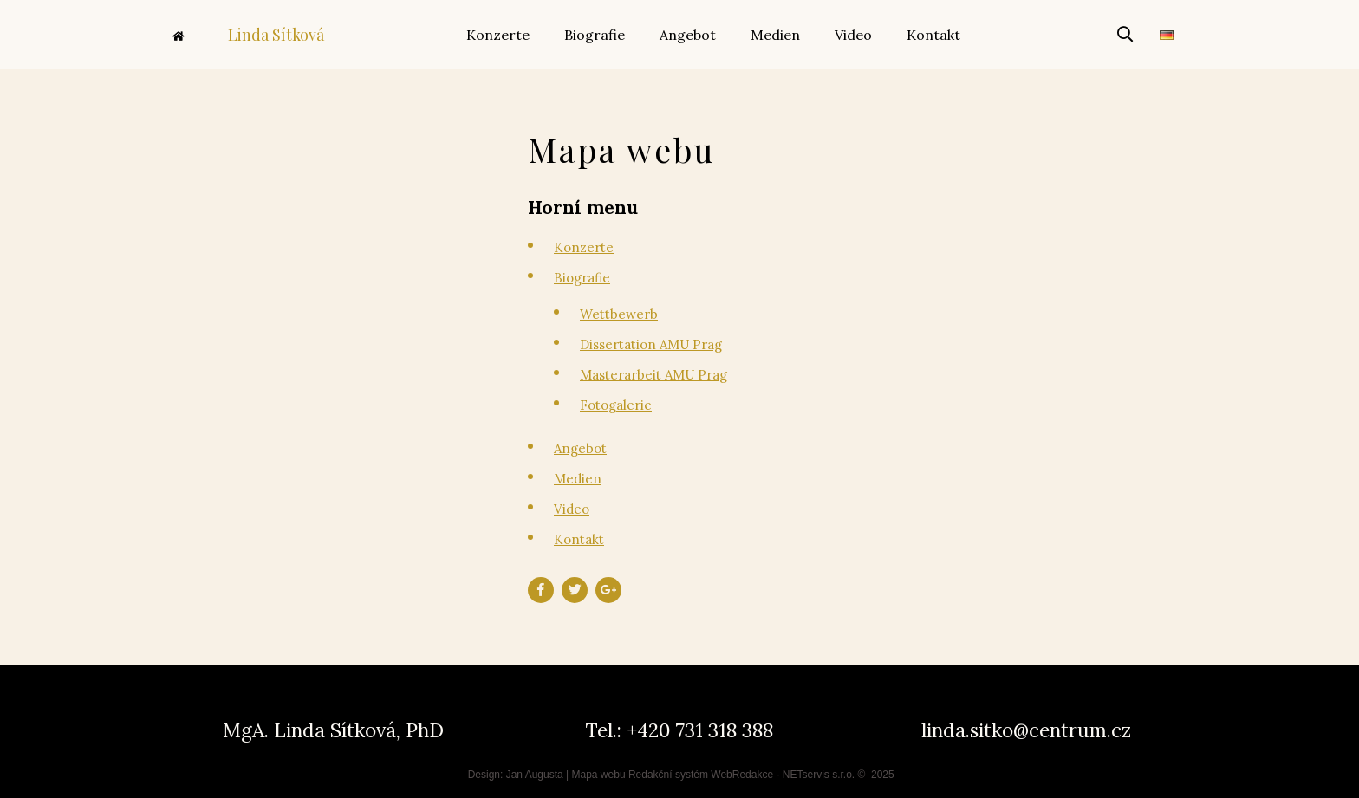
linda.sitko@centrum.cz (1026, 730)
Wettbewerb (619, 314)
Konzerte (584, 247)
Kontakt (579, 539)
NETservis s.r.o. (819, 775)
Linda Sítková (248, 34)
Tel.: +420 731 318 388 (679, 730)
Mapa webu (599, 775)
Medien (577, 478)
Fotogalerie (616, 405)
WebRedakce (742, 775)
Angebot (580, 448)
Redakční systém (668, 775)
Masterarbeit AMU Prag (653, 375)
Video (571, 509)
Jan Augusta (534, 775)
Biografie (582, 277)
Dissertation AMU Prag (651, 344)
